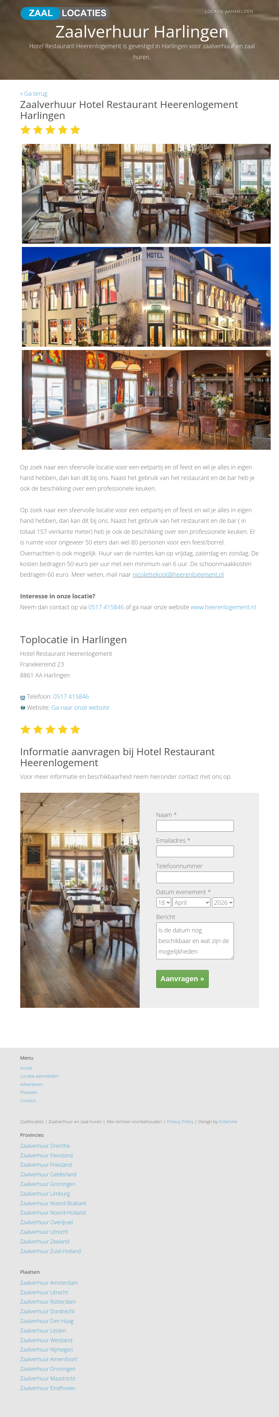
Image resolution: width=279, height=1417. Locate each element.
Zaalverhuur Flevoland (46, 1155)
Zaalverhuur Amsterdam (49, 1282)
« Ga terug (34, 93)
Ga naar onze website (80, 707)
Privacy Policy (180, 1121)
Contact (28, 1100)
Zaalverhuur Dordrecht (47, 1311)
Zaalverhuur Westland (46, 1340)
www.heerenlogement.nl (223, 607)
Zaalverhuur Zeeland (45, 1241)
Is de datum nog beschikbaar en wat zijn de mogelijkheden (195, 940)
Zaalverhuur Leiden (43, 1330)
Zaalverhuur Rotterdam (48, 1301)
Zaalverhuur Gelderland (48, 1174)
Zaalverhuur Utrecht (44, 1232)
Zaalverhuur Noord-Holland (53, 1212)
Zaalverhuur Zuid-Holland (50, 1251)
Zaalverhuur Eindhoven (48, 1388)
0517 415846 (106, 607)
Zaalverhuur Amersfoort (48, 1359)
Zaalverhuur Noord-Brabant (53, 1203)
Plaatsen (28, 1092)
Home (26, 1068)
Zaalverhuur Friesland (46, 1164)
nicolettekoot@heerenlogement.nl (178, 574)
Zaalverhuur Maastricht (48, 1378)
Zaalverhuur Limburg (45, 1193)
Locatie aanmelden (229, 11)
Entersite (228, 1121)
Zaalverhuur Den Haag (47, 1321)
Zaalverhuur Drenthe (45, 1145)
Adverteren (31, 1084)
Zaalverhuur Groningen (48, 1184)
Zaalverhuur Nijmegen (46, 1349)
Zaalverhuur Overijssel (46, 1222)
